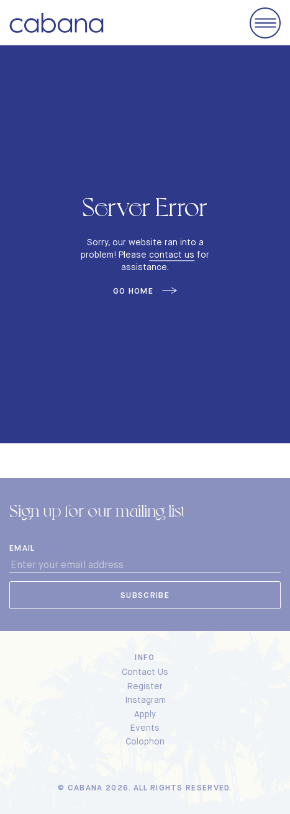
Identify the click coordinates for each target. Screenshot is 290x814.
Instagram (145, 699)
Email (22, 548)
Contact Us (145, 671)
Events (145, 727)
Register (145, 686)
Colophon (145, 741)
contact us (171, 254)
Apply (145, 714)
